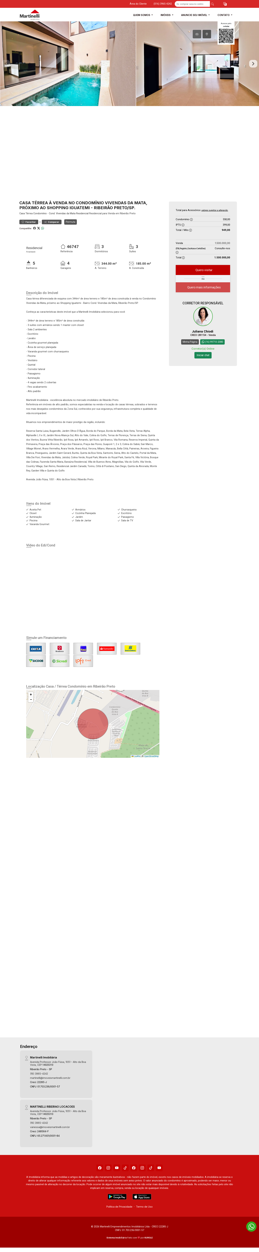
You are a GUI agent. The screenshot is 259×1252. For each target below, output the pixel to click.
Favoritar (29, 222)
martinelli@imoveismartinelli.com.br (50, 1077)
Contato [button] (224, 15)
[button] (225, 4)
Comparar (51, 222)
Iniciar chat (203, 354)
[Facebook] (99, 1167)
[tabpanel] (129, 63)
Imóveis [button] (166, 15)
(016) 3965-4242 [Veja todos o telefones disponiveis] (163, 3)
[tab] (197, 34)
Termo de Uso (144, 1206)
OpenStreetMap (151, 756)
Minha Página (190, 341)
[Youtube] (116, 1167)
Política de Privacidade (119, 1206)
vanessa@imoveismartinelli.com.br (50, 1127)
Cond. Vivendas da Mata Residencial (69, 213)
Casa (22, 213)
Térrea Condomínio (36, 213)
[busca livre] (212, 4)
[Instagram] (108, 1167)
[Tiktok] (125, 1167)
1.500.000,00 (222, 243)
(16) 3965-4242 (39, 1073)
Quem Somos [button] (142, 15)
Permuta (70, 222)
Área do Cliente (138, 3)
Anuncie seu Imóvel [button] (194, 15)
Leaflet (136, 756)
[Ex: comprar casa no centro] (192, 4)
